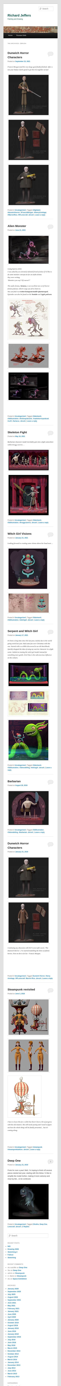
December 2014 (14, 1351)
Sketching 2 (12, 1252)
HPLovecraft (23, 215)
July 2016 (11, 1340)
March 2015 (12, 1348)
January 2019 (13, 1328)
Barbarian (14, 781)
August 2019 (13, 1325)
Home (10, 35)
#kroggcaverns (25, 523)
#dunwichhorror (14, 212)
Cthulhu (36, 1224)
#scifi (10, 421)
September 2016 (14, 1337)
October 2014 (13, 1354)
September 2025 (14, 1291)
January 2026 (13, 1289)
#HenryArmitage (40, 212)
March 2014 (12, 1360)
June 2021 (12, 1303)
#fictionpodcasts (25, 419)
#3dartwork (37, 416)
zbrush (31, 215)
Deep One (14, 1160)
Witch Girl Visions (20, 533)
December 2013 (14, 1365)
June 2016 (12, 1342)
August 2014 (13, 1357)
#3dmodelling (24, 768)
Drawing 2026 (13, 1249)
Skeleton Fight (17, 432)
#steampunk (37, 1147)
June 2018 (12, 1331)
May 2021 (11, 1306)
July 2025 (11, 1294)
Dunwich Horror (39, 976)
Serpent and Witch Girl (23, 631)
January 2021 (13, 1311)
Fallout (10, 1255)
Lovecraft (11, 1227)
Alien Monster (17, 225)
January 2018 (13, 1334)
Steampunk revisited (21, 989)
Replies (25, 1227)
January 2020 (13, 1320)
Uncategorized (20, 210)
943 (9, 1246)
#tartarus (16, 421)
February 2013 (13, 1377)
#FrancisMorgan (27, 212)
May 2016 (11, 1345)
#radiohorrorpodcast (41, 419)
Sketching (12, 1258)
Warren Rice (30, 978)
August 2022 (13, 1297)
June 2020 (12, 1314)
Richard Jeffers (19, 15)
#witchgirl (23, 620)
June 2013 (12, 1371)
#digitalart (36, 210)
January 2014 (13, 1362)
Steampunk (20, 1273)
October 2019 (13, 1323)
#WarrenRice (12, 215)
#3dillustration (13, 419)
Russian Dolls (21, 35)
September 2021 (14, 1300)
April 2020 (12, 1317)
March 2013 (12, 1374)
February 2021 (13, 1309)
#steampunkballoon (15, 1149)
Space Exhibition (20, 1279)
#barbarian (23, 832)
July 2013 (11, 1368)
